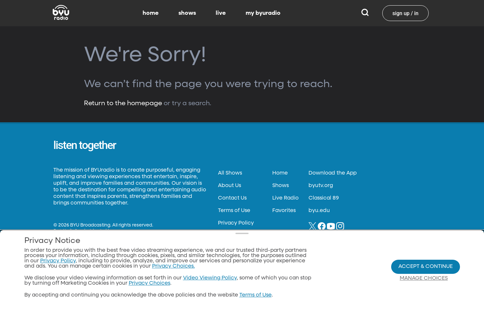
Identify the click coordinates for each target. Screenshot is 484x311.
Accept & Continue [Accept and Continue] (425, 266)
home (151, 13)
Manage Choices (424, 278)
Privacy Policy (236, 223)
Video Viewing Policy (210, 278)
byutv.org (321, 185)
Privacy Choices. (173, 266)
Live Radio (285, 198)
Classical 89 (324, 198)
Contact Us (232, 198)
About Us (229, 185)
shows (187, 13)
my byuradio (263, 13)
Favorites (284, 210)
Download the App (333, 173)
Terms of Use (234, 210)
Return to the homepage (123, 103)
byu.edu (319, 210)
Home (280, 173)
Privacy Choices (149, 283)
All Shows (230, 173)
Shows (280, 185)
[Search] (365, 13)
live (221, 13)
